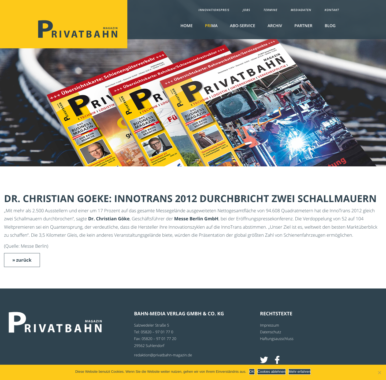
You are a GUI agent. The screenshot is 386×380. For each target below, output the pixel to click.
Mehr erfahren (300, 372)
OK (251, 372)
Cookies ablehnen (271, 372)
